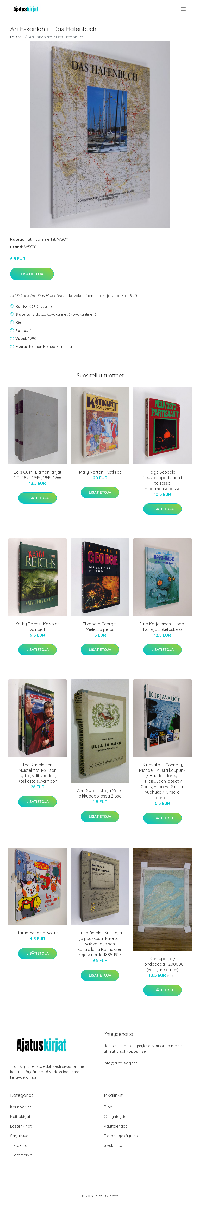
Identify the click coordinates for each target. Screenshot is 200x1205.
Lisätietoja (32, 274)
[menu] (184, 9)
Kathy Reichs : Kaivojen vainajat (37, 626)
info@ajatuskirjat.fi (121, 1063)
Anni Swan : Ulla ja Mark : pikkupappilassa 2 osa (100, 793)
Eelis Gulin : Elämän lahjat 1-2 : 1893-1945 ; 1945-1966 (37, 475)
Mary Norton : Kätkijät (100, 472)
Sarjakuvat (20, 1135)
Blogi (108, 1106)
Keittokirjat (20, 1116)
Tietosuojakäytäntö (122, 1135)
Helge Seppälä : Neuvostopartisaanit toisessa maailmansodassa (162, 480)
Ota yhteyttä (115, 1116)
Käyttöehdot (115, 1126)
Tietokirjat (19, 1145)
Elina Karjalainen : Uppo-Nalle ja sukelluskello (162, 626)
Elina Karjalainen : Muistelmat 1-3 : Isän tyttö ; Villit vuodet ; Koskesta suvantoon (37, 773)
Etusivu (16, 37)
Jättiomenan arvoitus (38, 933)
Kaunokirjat (20, 1106)
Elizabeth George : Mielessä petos (100, 626)
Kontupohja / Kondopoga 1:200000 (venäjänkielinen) (163, 964)
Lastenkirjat (21, 1126)
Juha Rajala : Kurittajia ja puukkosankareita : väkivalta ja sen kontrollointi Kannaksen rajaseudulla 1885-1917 (100, 943)
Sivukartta (113, 1145)
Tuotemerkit (44, 239)
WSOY (62, 239)
